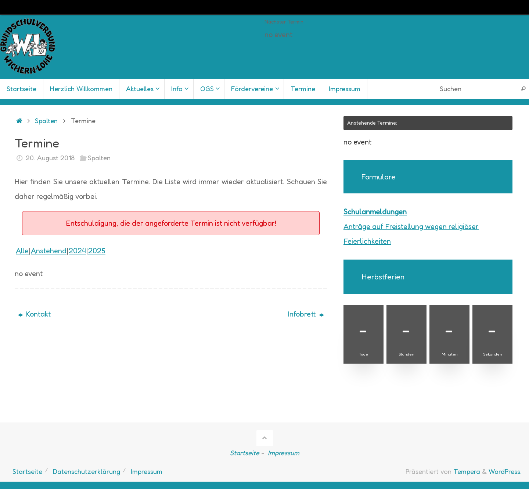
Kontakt (34, 314)
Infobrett (306, 314)
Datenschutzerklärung (86, 471)
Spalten (46, 121)
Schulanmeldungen (375, 211)
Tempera (466, 471)
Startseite (244, 453)
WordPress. (505, 471)
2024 (77, 250)
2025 (96, 250)
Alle (22, 250)
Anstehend (48, 250)
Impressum (283, 453)
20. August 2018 (50, 158)
